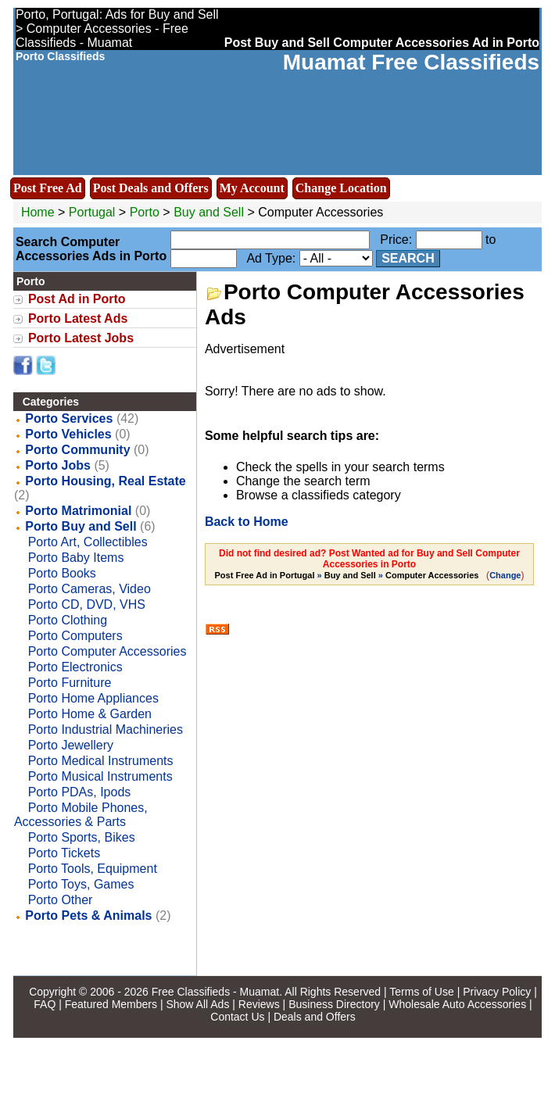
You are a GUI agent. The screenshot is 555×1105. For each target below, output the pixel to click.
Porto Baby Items (76, 557)
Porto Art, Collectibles (88, 542)
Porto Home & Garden (90, 714)
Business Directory (334, 1004)
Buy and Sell (209, 212)
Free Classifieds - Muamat (215, 991)
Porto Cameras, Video (89, 588)
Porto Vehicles (68, 434)
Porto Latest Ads (77, 318)
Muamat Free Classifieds (411, 62)
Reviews (259, 1004)
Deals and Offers (315, 1016)
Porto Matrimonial (78, 510)
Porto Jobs (58, 465)
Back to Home (246, 521)
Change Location (341, 188)
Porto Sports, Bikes (81, 837)
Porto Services (69, 418)
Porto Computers (75, 635)
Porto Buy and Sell (80, 526)
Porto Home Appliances (93, 698)
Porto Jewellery (70, 745)
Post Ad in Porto (77, 299)
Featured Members (111, 1004)
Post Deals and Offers (151, 188)
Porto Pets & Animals (88, 915)
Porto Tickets (64, 853)
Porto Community (77, 449)
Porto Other (60, 900)
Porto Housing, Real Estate (105, 481)
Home (38, 212)
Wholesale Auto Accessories (457, 1004)
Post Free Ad (47, 188)
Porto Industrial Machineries (105, 729)
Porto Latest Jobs (81, 338)
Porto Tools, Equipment (92, 868)
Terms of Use (421, 991)
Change (505, 575)
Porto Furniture (70, 682)
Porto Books (62, 573)
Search (408, 258)
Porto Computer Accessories (107, 651)
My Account (252, 188)
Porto (146, 212)
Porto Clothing (67, 620)
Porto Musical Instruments (100, 776)
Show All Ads (197, 1004)
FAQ (45, 1004)
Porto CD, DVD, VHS (86, 604)
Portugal (92, 212)
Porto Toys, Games (81, 884)
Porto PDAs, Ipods (79, 792)
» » (348, 575)
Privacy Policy (497, 991)
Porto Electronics (75, 667)
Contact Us (237, 1016)
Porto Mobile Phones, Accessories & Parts (81, 814)
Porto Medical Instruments (101, 760)
